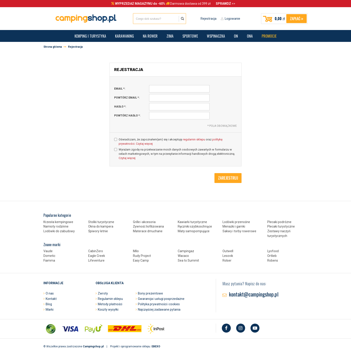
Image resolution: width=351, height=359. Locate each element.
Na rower (150, 36)
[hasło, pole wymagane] (179, 106)
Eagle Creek (96, 256)
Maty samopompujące (194, 231)
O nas (50, 293)
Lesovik (228, 256)
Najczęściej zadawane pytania (159, 309)
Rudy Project (142, 256)
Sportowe (190, 36)
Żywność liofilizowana (148, 226)
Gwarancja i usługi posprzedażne (161, 299)
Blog (49, 304)
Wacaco (183, 256)
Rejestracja (208, 18)
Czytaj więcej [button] (144, 143)
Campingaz (186, 251)
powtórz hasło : (127, 115)
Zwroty (103, 293)
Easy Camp (141, 260)
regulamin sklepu (194, 139)
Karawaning (124, 36)
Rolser (227, 260)
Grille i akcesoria (144, 222)
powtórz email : (126, 97)
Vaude (48, 251)
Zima (170, 36)
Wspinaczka (216, 36)
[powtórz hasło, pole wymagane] (179, 115)
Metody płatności (110, 304)
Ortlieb (272, 256)
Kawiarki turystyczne (192, 222)
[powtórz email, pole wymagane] (179, 97)
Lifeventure (96, 260)
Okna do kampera (100, 226)
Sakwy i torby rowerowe (239, 231)
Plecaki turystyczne (281, 226)
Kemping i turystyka (90, 36)
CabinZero (95, 251)
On (236, 36)
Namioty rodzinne (55, 226)
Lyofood (273, 251)
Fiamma (49, 260)
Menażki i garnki (234, 226)
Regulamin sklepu (110, 299)
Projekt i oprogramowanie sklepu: (135, 346)
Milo (136, 251)
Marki (50, 309)
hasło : (120, 106)
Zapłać (296, 18)
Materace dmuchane (148, 231)
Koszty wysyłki (108, 309)
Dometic (49, 256)
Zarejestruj (228, 178)
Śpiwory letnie (98, 231)
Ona (250, 36)
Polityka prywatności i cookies (159, 304)
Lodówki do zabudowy (59, 231)
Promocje (269, 36)
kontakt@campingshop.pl (253, 294)
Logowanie (232, 18)
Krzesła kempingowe (58, 222)
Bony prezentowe (150, 293)
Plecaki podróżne (279, 222)
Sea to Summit (188, 260)
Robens (272, 260)
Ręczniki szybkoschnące (195, 226)
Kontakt (51, 299)
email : (119, 88)
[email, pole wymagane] (179, 88)
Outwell (228, 251)
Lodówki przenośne (236, 222)
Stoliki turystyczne (101, 222)
